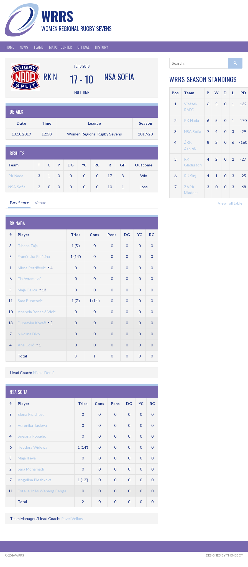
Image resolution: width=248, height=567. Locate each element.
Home (10, 47)
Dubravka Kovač (32, 322)
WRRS (57, 16)
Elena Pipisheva (31, 414)
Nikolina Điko (29, 333)
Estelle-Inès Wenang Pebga (42, 490)
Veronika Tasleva (32, 425)
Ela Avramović (29, 278)
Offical (83, 47)
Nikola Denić (43, 372)
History (101, 47)
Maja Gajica (27, 290)
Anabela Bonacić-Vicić (37, 311)
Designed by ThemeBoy (224, 555)
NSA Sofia (16, 186)
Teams (39, 47)
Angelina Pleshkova (35, 479)
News (24, 47)
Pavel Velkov (72, 518)
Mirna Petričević (32, 267)
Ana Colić (26, 345)
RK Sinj (190, 175)
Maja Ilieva (27, 458)
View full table (230, 203)
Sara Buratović (30, 300)
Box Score (19, 202)
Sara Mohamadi (31, 469)
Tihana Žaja (28, 245)
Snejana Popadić (32, 436)
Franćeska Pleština (34, 256)
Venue (40, 202)
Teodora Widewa (32, 447)
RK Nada (15, 175)
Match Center (60, 47)
